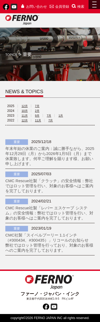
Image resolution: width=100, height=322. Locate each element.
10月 (25, 110)
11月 (25, 115)
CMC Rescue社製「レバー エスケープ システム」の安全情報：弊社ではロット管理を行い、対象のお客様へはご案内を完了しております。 (49, 213)
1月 (60, 115)
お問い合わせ (34, 7)
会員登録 (59, 7)
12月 (25, 106)
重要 (17, 142)
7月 (37, 106)
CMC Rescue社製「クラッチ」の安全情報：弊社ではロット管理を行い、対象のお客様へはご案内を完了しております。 (49, 185)
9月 (37, 115)
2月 (37, 110)
